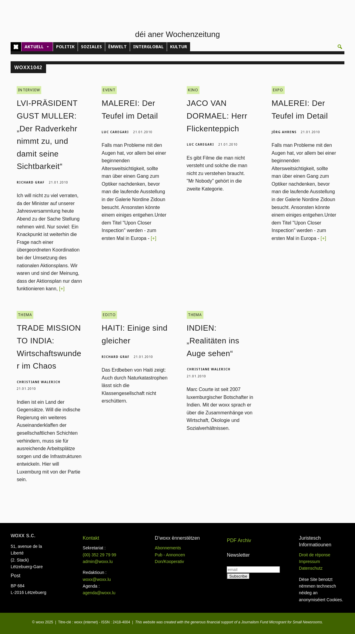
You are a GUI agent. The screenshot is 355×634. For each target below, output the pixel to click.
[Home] (16, 46)
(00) (99, 553)
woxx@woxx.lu (97, 578)
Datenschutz (311, 567)
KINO (193, 89)
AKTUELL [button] (37, 46)
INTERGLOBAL (148, 46)
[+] (62, 287)
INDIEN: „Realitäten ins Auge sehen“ (213, 339)
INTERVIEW (29, 89)
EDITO (109, 313)
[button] (339, 46)
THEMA (25, 313)
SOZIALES (91, 46)
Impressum (309, 560)
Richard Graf (31, 181)
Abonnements (168, 547)
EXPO (278, 89)
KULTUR (178, 46)
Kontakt (91, 537)
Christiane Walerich (38, 381)
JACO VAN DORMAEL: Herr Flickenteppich (217, 115)
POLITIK (65, 46)
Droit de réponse (314, 553)
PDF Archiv (239, 539)
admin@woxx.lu (98, 560)
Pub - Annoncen (170, 553)
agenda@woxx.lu (99, 591)
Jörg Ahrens (284, 131)
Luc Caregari (115, 131)
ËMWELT (117, 46)
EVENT (109, 89)
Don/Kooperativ (169, 560)
